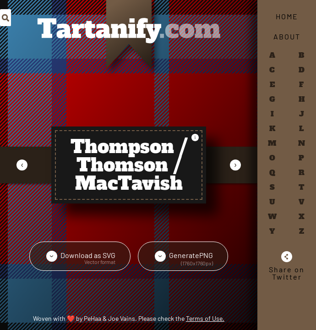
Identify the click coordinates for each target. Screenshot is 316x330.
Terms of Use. (205, 318)
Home (287, 16)
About (286, 36)
